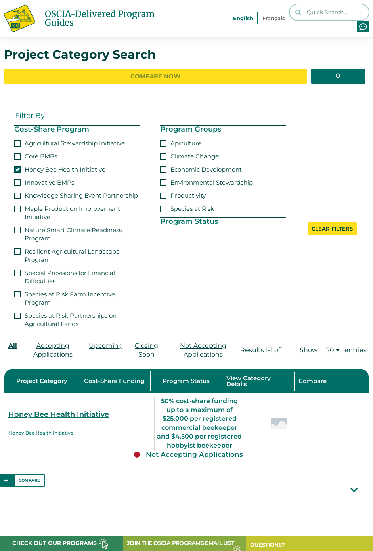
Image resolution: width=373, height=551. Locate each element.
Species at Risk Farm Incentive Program (64, 297)
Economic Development (201, 168)
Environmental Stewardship (206, 181)
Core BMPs (35, 155)
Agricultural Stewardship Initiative (69, 142)
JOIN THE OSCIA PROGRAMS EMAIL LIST (180, 543)
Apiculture (180, 142)
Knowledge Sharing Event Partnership (76, 194)
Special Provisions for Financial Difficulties (64, 276)
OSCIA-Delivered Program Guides (100, 18)
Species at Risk (187, 208)
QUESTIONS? (267, 544)
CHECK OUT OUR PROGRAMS (54, 543)
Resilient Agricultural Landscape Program (67, 255)
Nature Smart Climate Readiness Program (68, 233)
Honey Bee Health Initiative (59, 168)
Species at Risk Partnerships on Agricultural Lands (65, 319)
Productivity (183, 194)
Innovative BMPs (44, 181)
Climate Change (189, 155)
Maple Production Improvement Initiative (67, 212)
